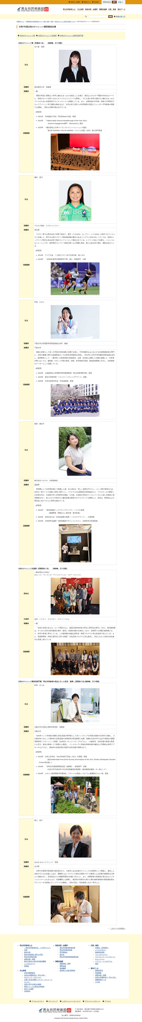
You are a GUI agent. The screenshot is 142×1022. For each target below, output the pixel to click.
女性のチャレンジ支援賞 (47, 36)
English (96, 2)
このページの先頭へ (117, 928)
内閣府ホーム (20, 21)
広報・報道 (46, 21)
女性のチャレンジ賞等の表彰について (65, 21)
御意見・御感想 (75, 2)
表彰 (52, 21)
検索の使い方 (120, 16)
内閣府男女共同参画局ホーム (34, 21)
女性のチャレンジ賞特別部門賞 (71, 36)
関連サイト (87, 2)
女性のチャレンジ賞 (27, 36)
